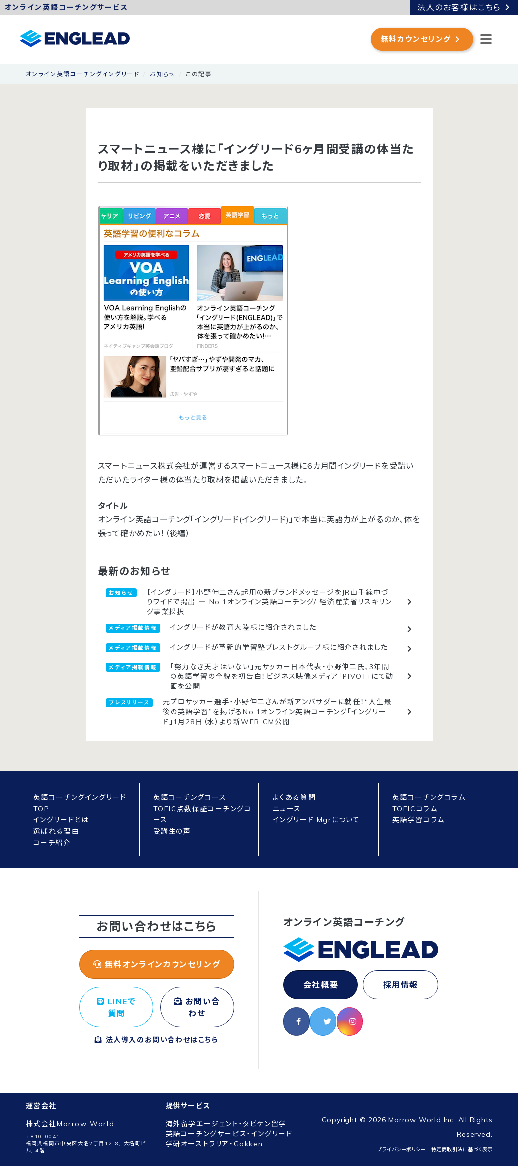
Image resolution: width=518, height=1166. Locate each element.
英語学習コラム (418, 819)
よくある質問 (294, 797)
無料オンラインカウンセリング (157, 964)
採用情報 (400, 985)
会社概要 (320, 985)
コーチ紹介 (52, 842)
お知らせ (162, 74)
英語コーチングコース (190, 797)
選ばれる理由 (56, 831)
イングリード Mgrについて (316, 819)
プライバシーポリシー (401, 1149)
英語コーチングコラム (429, 797)
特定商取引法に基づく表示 (462, 1149)
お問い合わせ (197, 1007)
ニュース (287, 808)
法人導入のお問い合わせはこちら (156, 1039)
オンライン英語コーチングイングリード (83, 74)
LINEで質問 (116, 1007)
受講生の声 (172, 831)
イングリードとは (61, 819)
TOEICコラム (415, 808)
